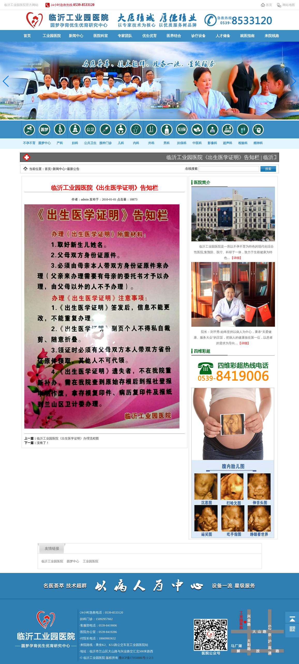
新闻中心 (76, 36)
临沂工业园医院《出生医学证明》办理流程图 (68, 438)
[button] (6, 81)
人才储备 (223, 36)
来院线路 (272, 36)
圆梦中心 (73, 561)
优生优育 (149, 36)
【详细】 (236, 258)
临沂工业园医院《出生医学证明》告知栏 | (218, 157)
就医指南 (247, 36)
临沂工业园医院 (52, 561)
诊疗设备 (198, 36)
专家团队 (125, 36)
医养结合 (174, 36)
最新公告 (73, 169)
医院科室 (100, 36)
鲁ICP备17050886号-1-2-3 (136, 658)
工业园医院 (52, 36)
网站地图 (288, 5)
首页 (269, 5)
